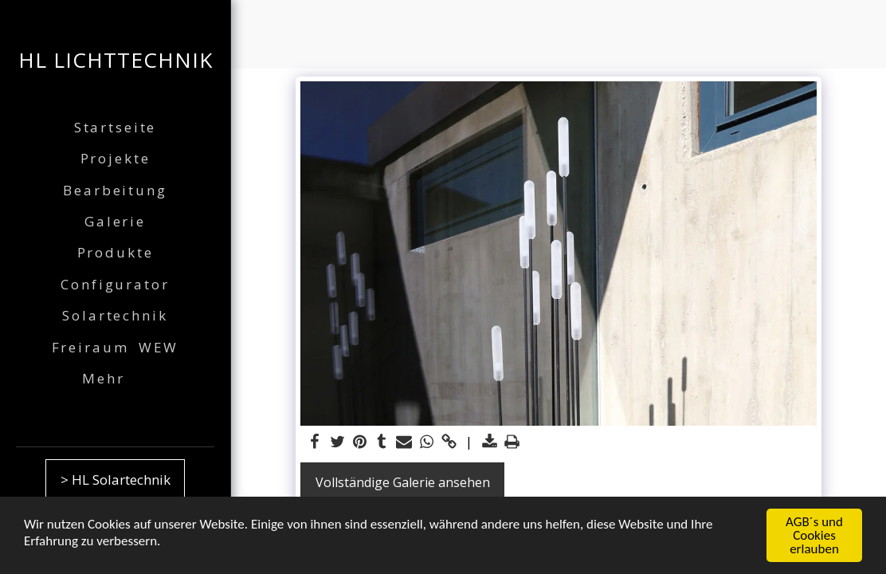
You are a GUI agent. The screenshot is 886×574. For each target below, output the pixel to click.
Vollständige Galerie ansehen (403, 482)
